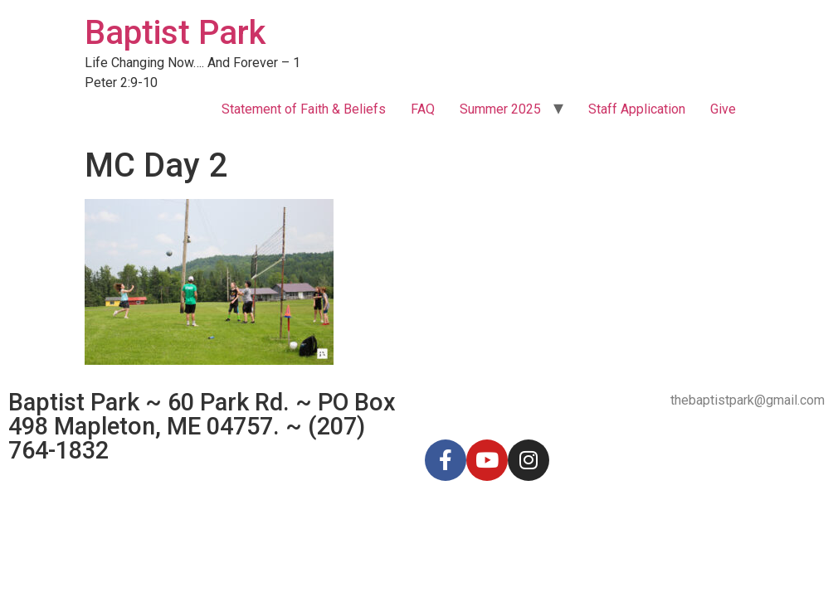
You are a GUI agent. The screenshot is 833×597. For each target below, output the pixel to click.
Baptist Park (175, 32)
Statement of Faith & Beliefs (304, 109)
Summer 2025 (500, 109)
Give (723, 109)
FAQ (423, 109)
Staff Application (636, 109)
